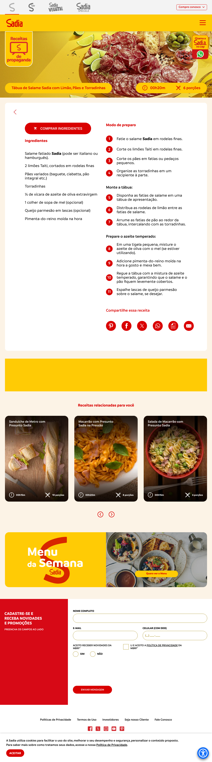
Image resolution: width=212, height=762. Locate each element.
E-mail (77, 628)
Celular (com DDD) (155, 628)
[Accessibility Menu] (203, 753)
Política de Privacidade (111, 745)
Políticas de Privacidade (55, 719)
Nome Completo (83, 611)
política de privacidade (162, 645)
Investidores (110, 719)
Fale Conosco (163, 719)
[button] (100, 514)
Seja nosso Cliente (137, 719)
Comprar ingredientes (58, 128)
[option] (36, 458)
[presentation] (104, 670)
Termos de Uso (86, 719)
